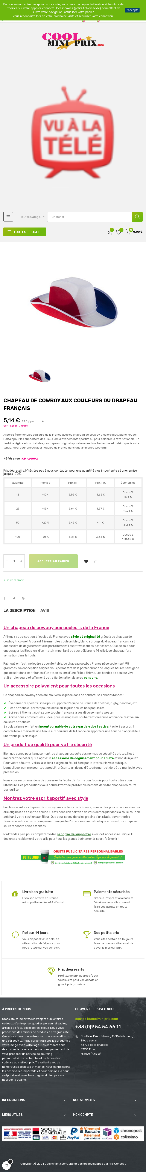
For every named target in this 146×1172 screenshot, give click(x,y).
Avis (44, 610)
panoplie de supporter (74, 834)
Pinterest (25, 598)
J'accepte (132, 10)
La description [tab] (19, 610)
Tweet (16, 598)
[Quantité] (14, 561)
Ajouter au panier (53, 561)
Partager (6, 598)
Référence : (12, 458)
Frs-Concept (117, 1163)
